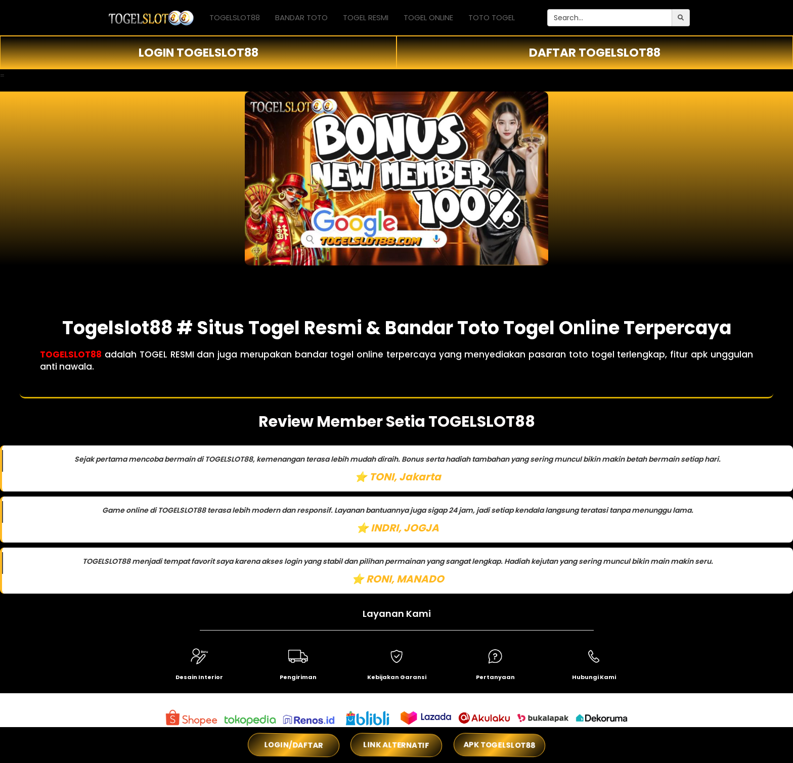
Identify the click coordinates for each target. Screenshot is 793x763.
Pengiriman (298, 677)
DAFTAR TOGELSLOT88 (594, 52)
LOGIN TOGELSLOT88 (198, 52)
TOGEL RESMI (365, 17)
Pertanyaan (495, 677)
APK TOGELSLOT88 (499, 745)
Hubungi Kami (594, 677)
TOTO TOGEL (491, 17)
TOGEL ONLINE (428, 17)
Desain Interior (199, 677)
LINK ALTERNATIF (396, 744)
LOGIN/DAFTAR (293, 744)
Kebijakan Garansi (396, 677)
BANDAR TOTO (301, 17)
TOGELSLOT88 (234, 17)
